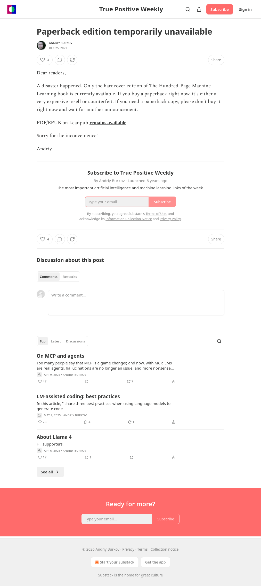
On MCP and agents (60, 356)
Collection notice (165, 549)
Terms (142, 549)
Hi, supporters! (50, 444)
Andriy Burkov (60, 43)
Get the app (155, 562)
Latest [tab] (56, 341)
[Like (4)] (45, 60)
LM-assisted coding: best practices (78, 396)
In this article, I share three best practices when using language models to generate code (103, 406)
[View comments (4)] (87, 422)
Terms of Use (156, 213)
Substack (105, 575)
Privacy (128, 549)
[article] (130, 368)
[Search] (188, 9)
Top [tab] (43, 341)
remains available (107, 122)
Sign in (245, 9)
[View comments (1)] (88, 457)
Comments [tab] (49, 276)
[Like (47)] (42, 381)
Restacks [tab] (70, 276)
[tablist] (58, 276)
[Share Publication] (199, 9)
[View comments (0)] (60, 60)
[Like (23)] (42, 422)
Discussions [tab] (75, 341)
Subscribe (219, 9)
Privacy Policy (170, 218)
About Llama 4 (54, 437)
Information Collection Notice (128, 218)
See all (50, 471)
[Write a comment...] (136, 302)
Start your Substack (114, 562)
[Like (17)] (42, 457)
